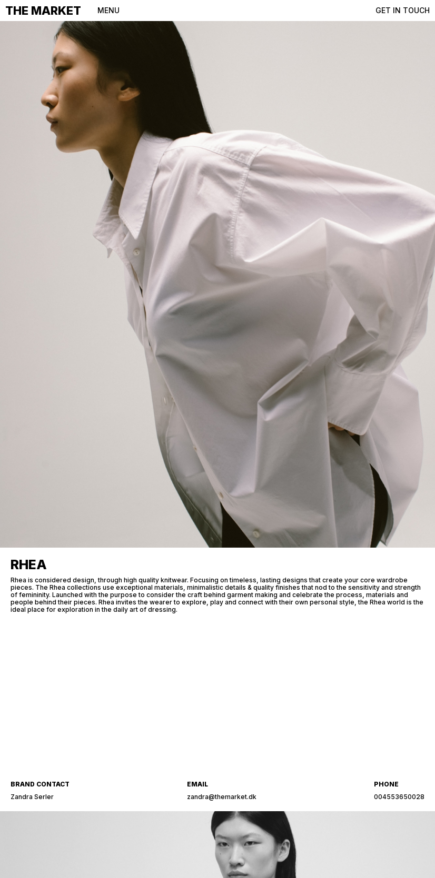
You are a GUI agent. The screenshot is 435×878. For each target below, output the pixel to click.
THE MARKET (43, 10)
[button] (106, 10)
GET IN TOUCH (402, 10)
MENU (108, 10)
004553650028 (399, 797)
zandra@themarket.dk (221, 797)
